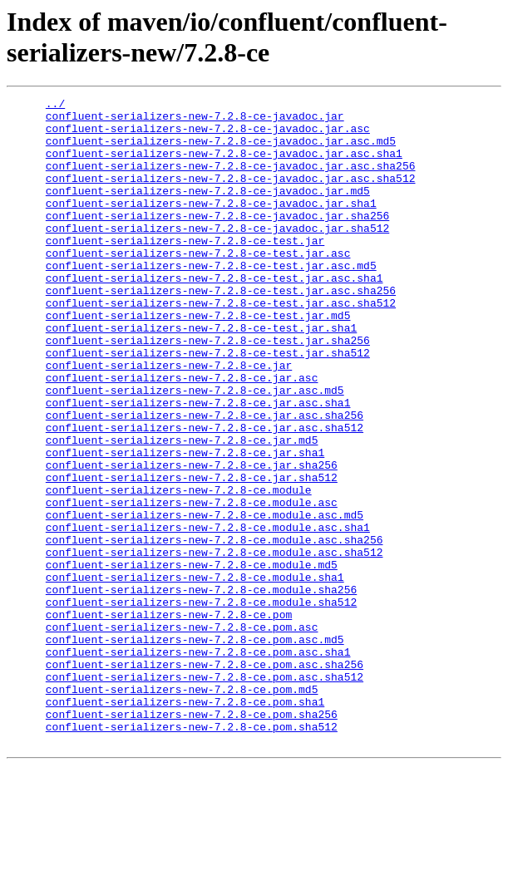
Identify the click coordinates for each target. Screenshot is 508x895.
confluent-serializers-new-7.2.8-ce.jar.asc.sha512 (204, 494)
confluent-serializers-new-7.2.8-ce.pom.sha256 (192, 838)
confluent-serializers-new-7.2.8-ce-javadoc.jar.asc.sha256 (231, 180)
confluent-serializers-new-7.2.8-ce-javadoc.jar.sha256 (217, 240)
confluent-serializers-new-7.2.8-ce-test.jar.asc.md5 (211, 300)
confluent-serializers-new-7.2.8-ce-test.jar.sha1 (201, 374)
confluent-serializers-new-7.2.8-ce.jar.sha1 (185, 524)
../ (55, 105)
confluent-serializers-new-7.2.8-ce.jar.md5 (182, 509)
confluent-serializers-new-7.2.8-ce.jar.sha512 (192, 554)
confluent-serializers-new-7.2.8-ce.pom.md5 (182, 808)
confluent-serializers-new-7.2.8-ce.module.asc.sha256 (214, 629)
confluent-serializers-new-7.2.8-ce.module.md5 (192, 659)
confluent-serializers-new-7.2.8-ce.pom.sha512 (192, 853)
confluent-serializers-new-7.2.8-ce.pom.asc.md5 (195, 748)
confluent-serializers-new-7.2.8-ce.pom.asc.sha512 (204, 793)
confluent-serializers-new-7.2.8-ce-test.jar (185, 270)
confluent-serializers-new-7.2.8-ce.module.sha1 (195, 673)
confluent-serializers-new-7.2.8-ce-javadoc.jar (195, 120)
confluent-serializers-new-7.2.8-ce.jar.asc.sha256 (204, 479)
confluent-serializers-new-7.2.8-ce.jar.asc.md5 (195, 449)
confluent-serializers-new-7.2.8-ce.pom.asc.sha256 (204, 778)
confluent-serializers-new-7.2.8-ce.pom (169, 718)
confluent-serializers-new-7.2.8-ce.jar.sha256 (192, 539)
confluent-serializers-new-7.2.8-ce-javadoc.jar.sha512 (217, 255)
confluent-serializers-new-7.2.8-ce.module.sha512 (201, 703)
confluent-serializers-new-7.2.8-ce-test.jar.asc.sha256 (221, 329)
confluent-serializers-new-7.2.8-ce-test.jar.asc (198, 285)
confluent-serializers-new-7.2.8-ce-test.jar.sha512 (208, 404)
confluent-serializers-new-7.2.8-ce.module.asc (192, 584)
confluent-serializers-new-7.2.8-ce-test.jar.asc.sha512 (221, 344)
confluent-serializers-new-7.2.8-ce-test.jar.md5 (198, 359)
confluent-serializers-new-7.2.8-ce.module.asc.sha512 (214, 644)
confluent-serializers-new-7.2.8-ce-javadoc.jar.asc (208, 135)
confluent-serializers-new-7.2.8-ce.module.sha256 (201, 688)
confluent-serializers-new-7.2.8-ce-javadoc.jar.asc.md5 (221, 150)
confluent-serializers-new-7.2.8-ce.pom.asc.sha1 (198, 763)
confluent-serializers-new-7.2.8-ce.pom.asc (182, 733)
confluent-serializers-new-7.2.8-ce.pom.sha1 (185, 823)
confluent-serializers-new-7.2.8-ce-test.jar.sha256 (208, 389)
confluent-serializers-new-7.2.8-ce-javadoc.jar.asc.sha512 (231, 195)
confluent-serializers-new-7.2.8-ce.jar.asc (182, 434)
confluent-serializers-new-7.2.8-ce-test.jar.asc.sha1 (214, 314)
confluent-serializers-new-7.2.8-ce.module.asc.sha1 (208, 614)
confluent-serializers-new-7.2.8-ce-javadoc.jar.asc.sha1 (224, 165)
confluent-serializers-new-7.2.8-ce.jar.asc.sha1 (198, 464)
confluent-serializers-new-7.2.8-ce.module (179, 569)
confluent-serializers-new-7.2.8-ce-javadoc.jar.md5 (208, 210)
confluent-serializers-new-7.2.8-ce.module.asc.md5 (204, 599)
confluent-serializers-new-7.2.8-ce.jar (169, 419)
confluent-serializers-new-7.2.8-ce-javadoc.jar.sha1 (211, 225)
